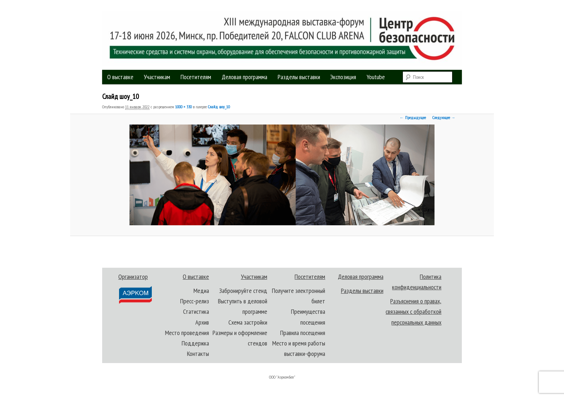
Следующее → (443, 117)
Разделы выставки (299, 77)
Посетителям (196, 77)
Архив (202, 322)
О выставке (120, 77)
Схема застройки (247, 322)
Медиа (201, 290)
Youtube (376, 77)
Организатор (134, 288)
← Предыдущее (413, 117)
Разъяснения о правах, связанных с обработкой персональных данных (413, 311)
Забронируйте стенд (243, 290)
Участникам (157, 77)
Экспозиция (343, 77)
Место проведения (187, 333)
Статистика (196, 311)
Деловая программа (244, 77)
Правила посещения (302, 333)
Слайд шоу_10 (219, 106)
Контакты (198, 353)
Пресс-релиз (194, 301)
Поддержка (195, 343)
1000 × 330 (183, 106)
